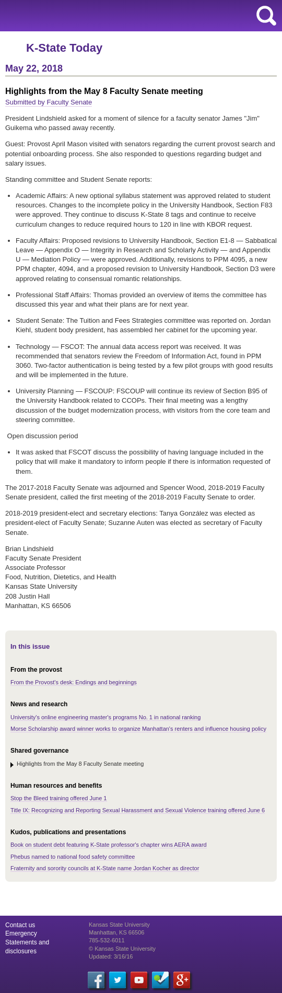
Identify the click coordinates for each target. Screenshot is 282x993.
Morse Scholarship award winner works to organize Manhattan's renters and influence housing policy (138, 729)
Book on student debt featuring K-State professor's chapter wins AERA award (108, 845)
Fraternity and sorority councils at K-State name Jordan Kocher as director (104, 868)
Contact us (20, 925)
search (266, 15)
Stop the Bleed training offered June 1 (58, 798)
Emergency (21, 933)
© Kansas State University (122, 948)
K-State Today (64, 47)
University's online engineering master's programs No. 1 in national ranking (105, 717)
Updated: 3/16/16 (111, 956)
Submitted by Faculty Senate (48, 102)
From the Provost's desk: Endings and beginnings (73, 682)
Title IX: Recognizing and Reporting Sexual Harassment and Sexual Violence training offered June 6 (137, 810)
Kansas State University (95, 15)
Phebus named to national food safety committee (72, 857)
